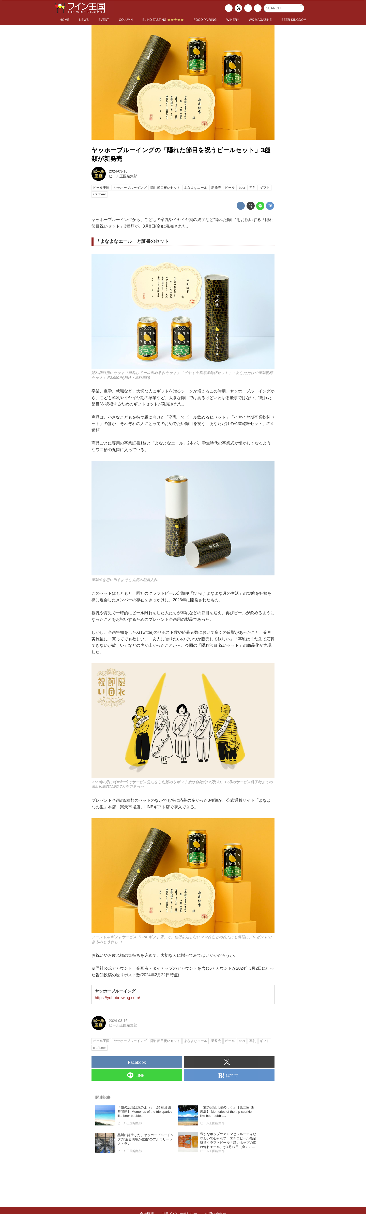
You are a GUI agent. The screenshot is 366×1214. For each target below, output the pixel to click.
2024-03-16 (118, 171)
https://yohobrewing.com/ (117, 998)
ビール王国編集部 (123, 176)
